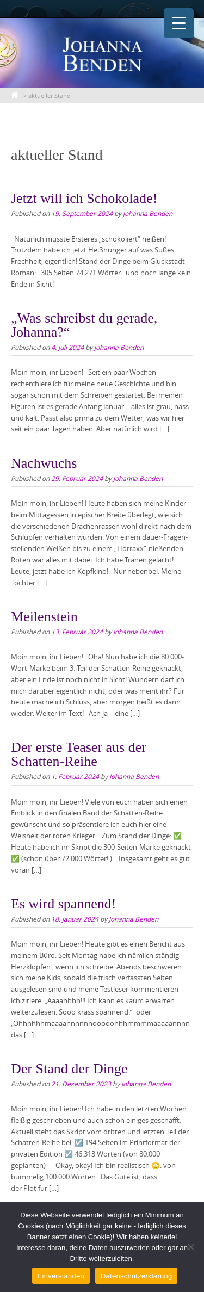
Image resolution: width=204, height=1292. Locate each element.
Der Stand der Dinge (69, 1069)
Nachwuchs (44, 463)
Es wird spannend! (63, 904)
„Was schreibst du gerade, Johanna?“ (84, 325)
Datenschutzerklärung (136, 1276)
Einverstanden (61, 1276)
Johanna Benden (147, 213)
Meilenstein (44, 617)
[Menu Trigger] (179, 23)
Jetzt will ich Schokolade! (84, 198)
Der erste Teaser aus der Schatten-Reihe (78, 754)
